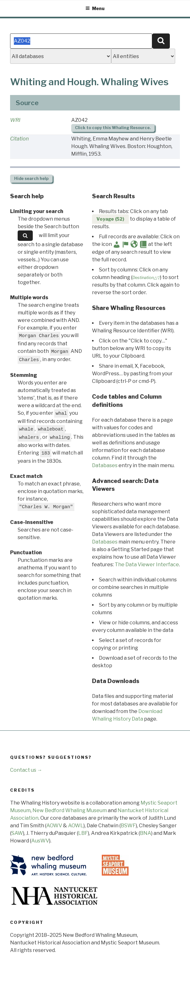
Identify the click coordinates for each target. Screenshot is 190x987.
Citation (19, 139)
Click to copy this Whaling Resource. (113, 127)
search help (31, 178)
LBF (83, 833)
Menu (95, 8)
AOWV (54, 826)
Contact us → (26, 770)
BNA (145, 833)
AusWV (40, 841)
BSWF (128, 826)
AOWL (75, 826)
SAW (17, 833)
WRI (15, 120)
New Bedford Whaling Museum (69, 810)
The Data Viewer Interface (147, 565)
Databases (105, 465)
